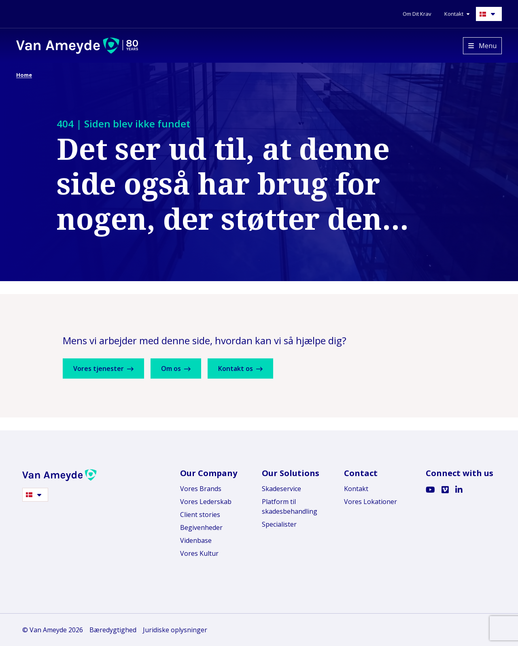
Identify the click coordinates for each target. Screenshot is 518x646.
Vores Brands (200, 488)
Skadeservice (281, 488)
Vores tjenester (106, 368)
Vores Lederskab (205, 501)
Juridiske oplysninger (175, 630)
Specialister (279, 524)
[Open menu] (482, 45)
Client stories (200, 514)
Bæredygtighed (112, 630)
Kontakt (356, 488)
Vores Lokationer (370, 501)
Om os (184, 368)
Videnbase (196, 540)
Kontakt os (254, 368)
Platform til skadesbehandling (289, 506)
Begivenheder (201, 527)
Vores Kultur (199, 553)
